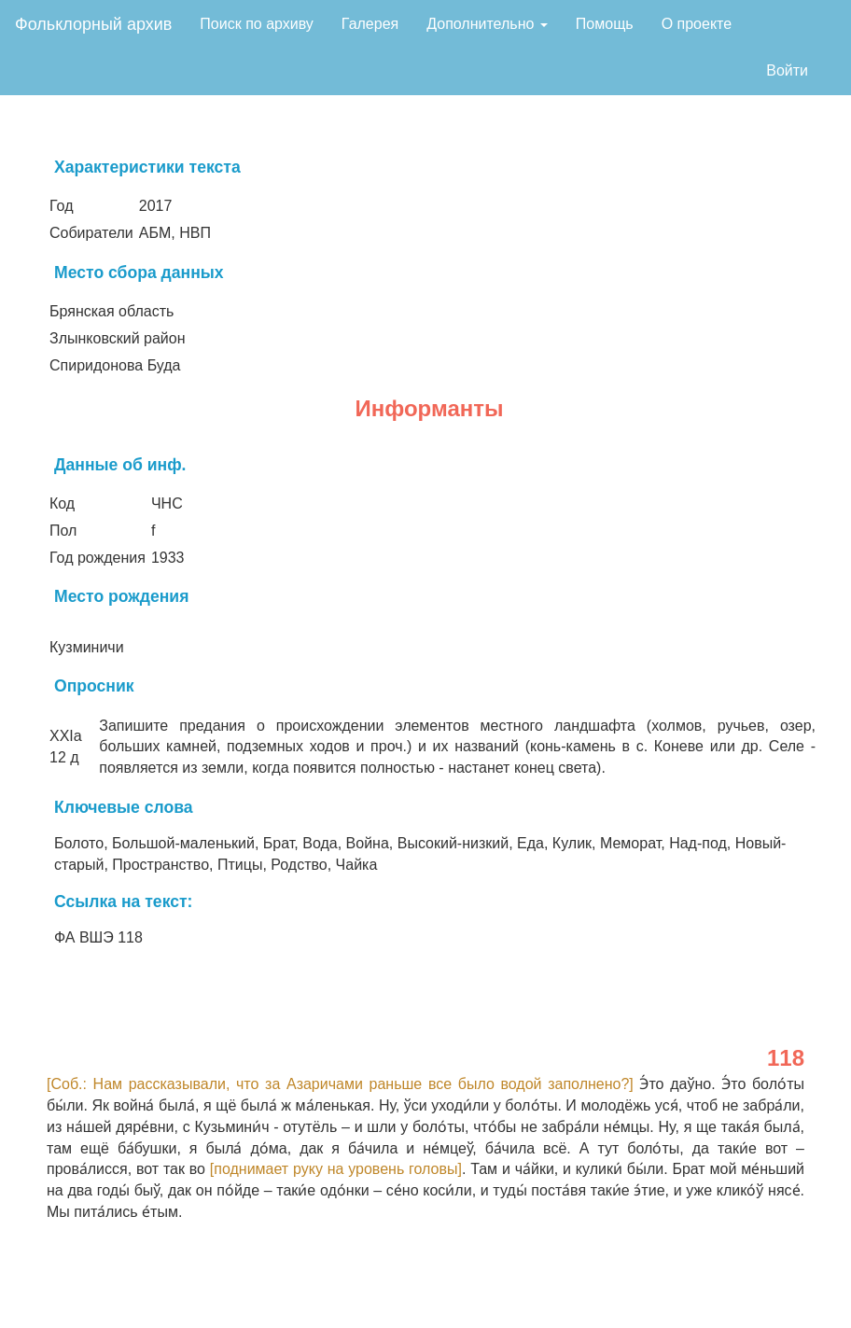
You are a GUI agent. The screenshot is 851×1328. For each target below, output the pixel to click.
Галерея (370, 24)
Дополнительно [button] (487, 24)
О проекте (697, 24)
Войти (787, 70)
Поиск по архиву (257, 24)
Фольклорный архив (93, 24)
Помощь (605, 24)
